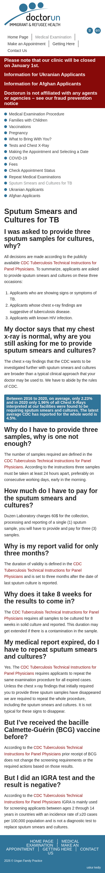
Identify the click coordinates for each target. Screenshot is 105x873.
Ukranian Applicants (26, 189)
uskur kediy (94, 867)
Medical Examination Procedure (36, 114)
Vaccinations (20, 126)
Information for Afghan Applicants (42, 83)
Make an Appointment (26, 44)
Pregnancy (18, 133)
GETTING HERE (57, 849)
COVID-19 (18, 158)
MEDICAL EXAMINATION (52, 843)
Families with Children (28, 120)
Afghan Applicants (24, 195)
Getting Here (63, 44)
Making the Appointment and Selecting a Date (48, 151)
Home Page (18, 37)
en (97, 30)
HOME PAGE (41, 841)
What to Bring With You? (30, 139)
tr (90, 30)
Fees (13, 164)
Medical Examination (53, 37)
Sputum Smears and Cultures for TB (40, 183)
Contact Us (17, 50)
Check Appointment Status (32, 170)
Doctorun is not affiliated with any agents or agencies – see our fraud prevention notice (50, 98)
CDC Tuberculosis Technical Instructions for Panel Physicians (43, 570)
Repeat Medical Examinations (35, 177)
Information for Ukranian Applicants (44, 74)
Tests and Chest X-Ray (29, 145)
